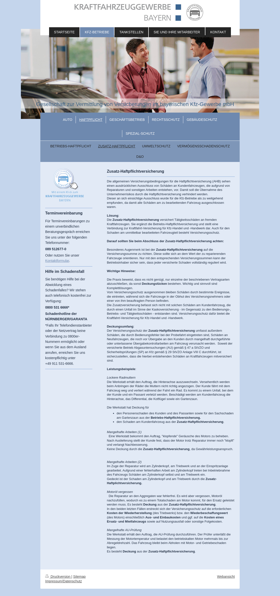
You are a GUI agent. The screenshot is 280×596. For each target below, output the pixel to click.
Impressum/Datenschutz (63, 581)
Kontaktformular (57, 261)
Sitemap (79, 576)
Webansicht (226, 576)
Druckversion (58, 576)
